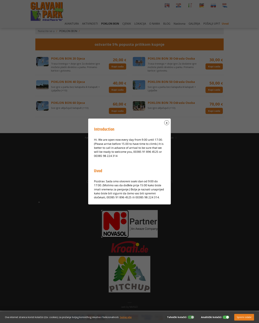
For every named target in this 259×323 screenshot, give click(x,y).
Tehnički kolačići (176, 317)
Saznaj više (126, 317)
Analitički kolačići (211, 317)
